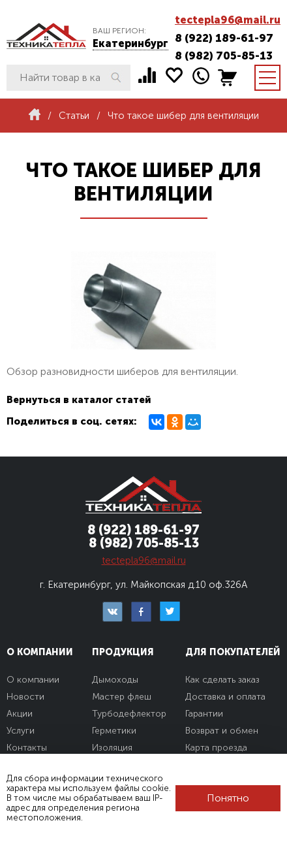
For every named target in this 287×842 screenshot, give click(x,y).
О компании (33, 679)
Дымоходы (115, 679)
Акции (20, 713)
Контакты (27, 747)
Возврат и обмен (221, 730)
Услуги (21, 730)
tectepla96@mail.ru (227, 20)
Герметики (114, 730)
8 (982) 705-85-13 (224, 55)
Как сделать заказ (222, 679)
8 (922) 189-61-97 (224, 37)
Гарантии (204, 713)
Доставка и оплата (225, 696)
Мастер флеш (121, 696)
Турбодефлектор (129, 713)
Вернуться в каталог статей (79, 400)
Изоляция (112, 747)
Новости (25, 696)
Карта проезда (216, 747)
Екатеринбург (130, 43)
